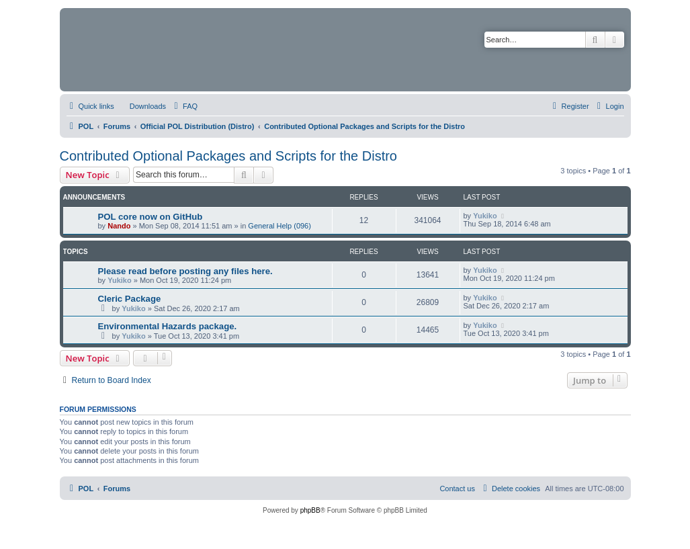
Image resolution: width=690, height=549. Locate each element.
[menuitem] (142, 106)
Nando (118, 226)
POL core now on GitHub (150, 217)
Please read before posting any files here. (185, 271)
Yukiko (485, 216)
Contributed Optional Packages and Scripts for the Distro (228, 156)
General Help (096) (279, 226)
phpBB (310, 510)
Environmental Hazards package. (167, 326)
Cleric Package (129, 299)
